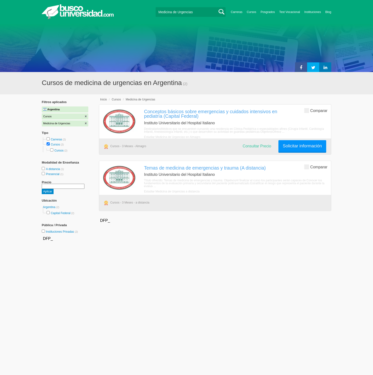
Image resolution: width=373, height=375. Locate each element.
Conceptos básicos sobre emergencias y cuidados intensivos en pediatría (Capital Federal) (210, 114)
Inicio (103, 99)
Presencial (53, 174)
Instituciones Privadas (62, 231)
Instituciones (312, 12)
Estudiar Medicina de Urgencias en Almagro (172, 137)
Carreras (236, 12)
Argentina (49, 207)
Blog (328, 12)
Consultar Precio (257, 146)
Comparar (315, 110)
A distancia (53, 169)
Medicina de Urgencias (140, 99)
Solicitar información (302, 146)
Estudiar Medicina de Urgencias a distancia (172, 191)
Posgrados (268, 12)
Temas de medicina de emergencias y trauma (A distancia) (205, 168)
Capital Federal (60, 213)
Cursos (251, 12)
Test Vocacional (289, 12)
